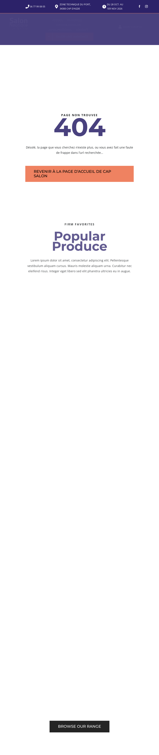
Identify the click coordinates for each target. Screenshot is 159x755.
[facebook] (139, 6)
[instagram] (146, 6)
